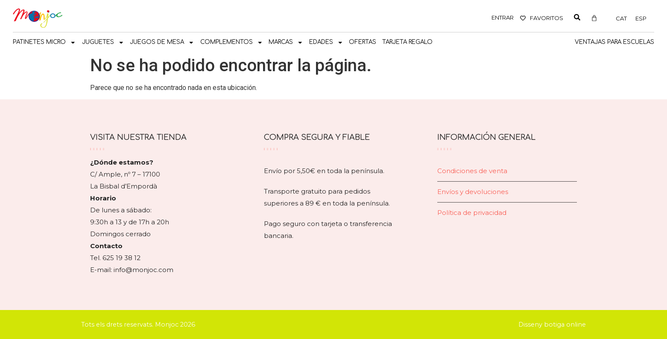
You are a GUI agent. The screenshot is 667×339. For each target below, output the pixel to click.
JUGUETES (103, 42)
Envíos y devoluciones (472, 192)
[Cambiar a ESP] (641, 18)
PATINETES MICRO (44, 42)
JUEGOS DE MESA (162, 42)
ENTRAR (502, 17)
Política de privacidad (471, 213)
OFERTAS (362, 42)
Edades (326, 42)
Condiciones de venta (472, 171)
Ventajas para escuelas (614, 42)
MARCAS (286, 42)
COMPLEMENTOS (231, 42)
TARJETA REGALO (407, 42)
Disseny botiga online (552, 324)
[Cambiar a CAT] (621, 18)
